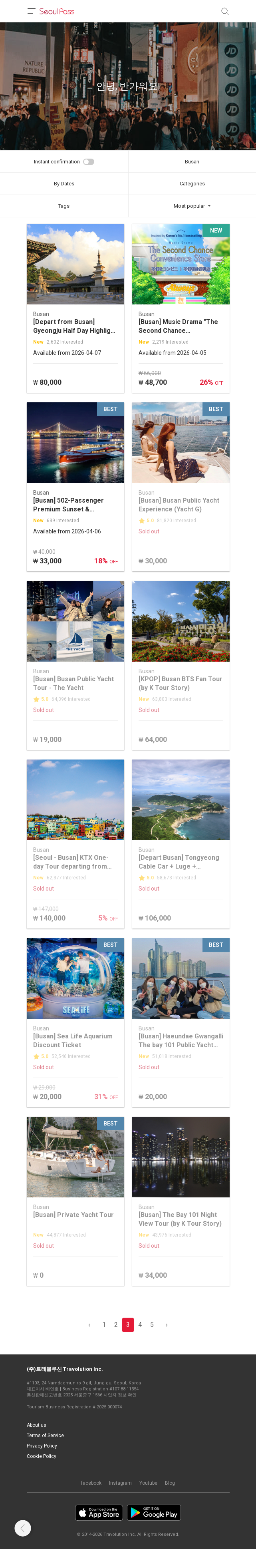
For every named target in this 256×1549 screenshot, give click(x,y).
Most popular (189, 206)
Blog (170, 1483)
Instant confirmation (57, 162)
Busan (192, 162)
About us (36, 1425)
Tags (63, 206)
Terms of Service (45, 1435)
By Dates (64, 184)
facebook (91, 1483)
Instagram (120, 1483)
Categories (192, 184)
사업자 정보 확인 (120, 1395)
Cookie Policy (41, 1456)
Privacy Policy (42, 1446)
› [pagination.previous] (167, 1324)
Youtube (148, 1483)
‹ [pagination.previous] (89, 1324)
